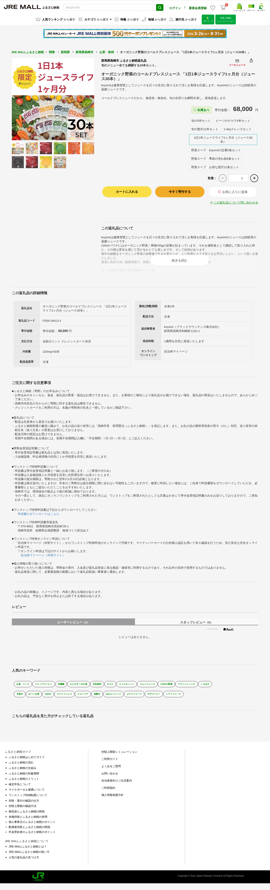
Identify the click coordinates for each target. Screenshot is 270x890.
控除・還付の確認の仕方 (24, 807)
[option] (53, 98)
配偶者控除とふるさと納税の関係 (29, 833)
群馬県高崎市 (84, 51)
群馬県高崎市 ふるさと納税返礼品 (123, 60)
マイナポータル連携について (27, 796)
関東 (52, 51)
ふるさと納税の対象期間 (24, 780)
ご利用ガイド (109, 765)
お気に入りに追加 (233, 191)
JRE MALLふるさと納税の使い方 (29, 858)
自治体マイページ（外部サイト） (43, 558)
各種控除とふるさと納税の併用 (28, 823)
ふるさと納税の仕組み (22, 774)
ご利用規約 (108, 794)
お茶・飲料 (106, 51)
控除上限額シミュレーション (119, 758)
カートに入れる (127, 191)
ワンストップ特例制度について (28, 801)
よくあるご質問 (111, 772)
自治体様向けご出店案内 (116, 787)
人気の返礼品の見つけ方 (24, 863)
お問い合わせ (109, 780)
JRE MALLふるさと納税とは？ (28, 853)
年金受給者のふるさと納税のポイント (32, 838)
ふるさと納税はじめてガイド (27, 763)
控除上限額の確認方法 (22, 812)
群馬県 (65, 51)
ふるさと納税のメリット (24, 785)
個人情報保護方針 (112, 801)
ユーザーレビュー (73, 626)
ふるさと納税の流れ (21, 769)
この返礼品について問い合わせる (236, 201)
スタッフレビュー (196, 626)
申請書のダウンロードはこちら (38, 517)
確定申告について (20, 790)
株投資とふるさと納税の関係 (27, 818)
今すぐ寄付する (180, 191)
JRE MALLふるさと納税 (27, 51)
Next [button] (83, 98)
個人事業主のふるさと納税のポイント (32, 828)
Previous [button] (23, 98)
